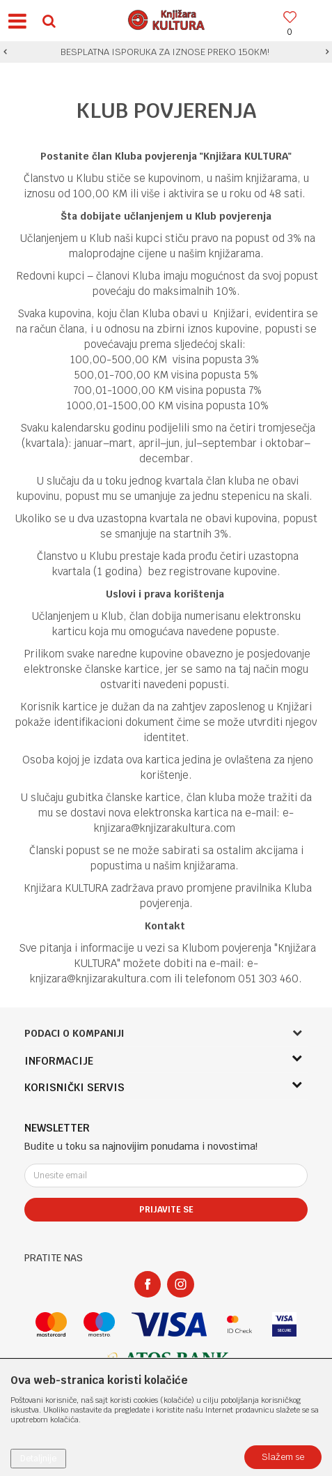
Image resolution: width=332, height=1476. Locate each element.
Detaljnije (38, 1458)
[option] (166, 52)
